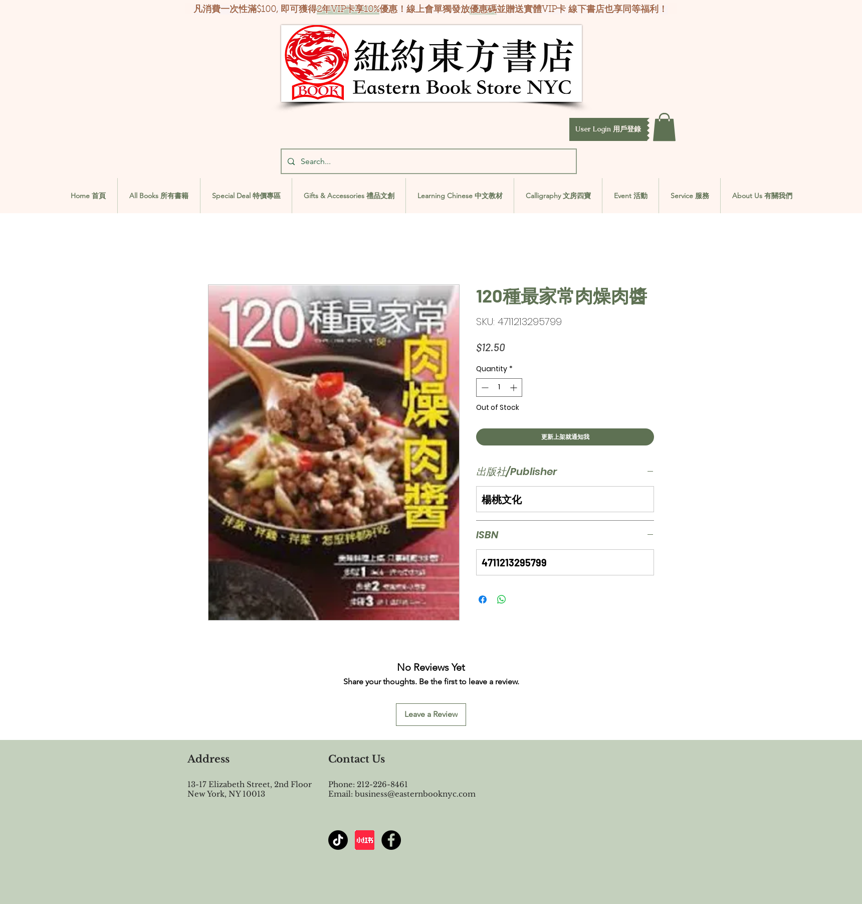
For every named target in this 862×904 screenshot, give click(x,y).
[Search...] (428, 161)
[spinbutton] (499, 387)
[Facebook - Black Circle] (391, 840)
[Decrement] (484, 387)
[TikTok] (338, 840)
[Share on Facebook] (483, 599)
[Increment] (514, 387)
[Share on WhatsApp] (502, 599)
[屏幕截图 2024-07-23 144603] (364, 840)
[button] (608, 129)
